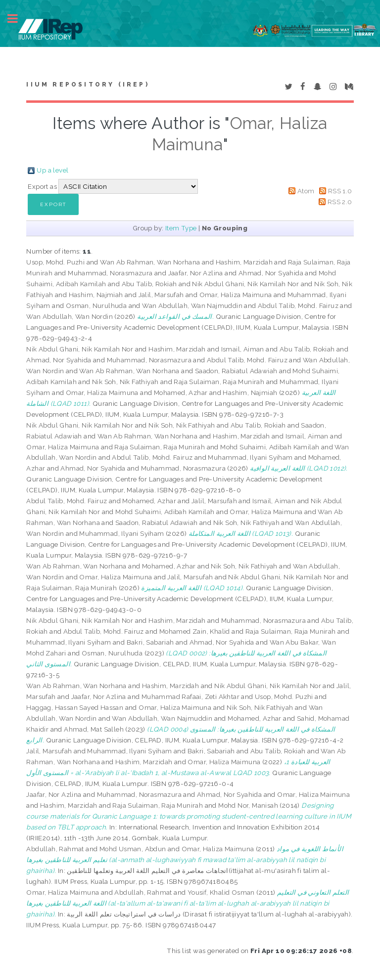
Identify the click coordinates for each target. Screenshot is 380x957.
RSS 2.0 (340, 202)
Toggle (18, 18)
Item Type (181, 228)
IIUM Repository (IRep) (87, 84)
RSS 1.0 (340, 191)
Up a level (52, 170)
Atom (306, 191)
